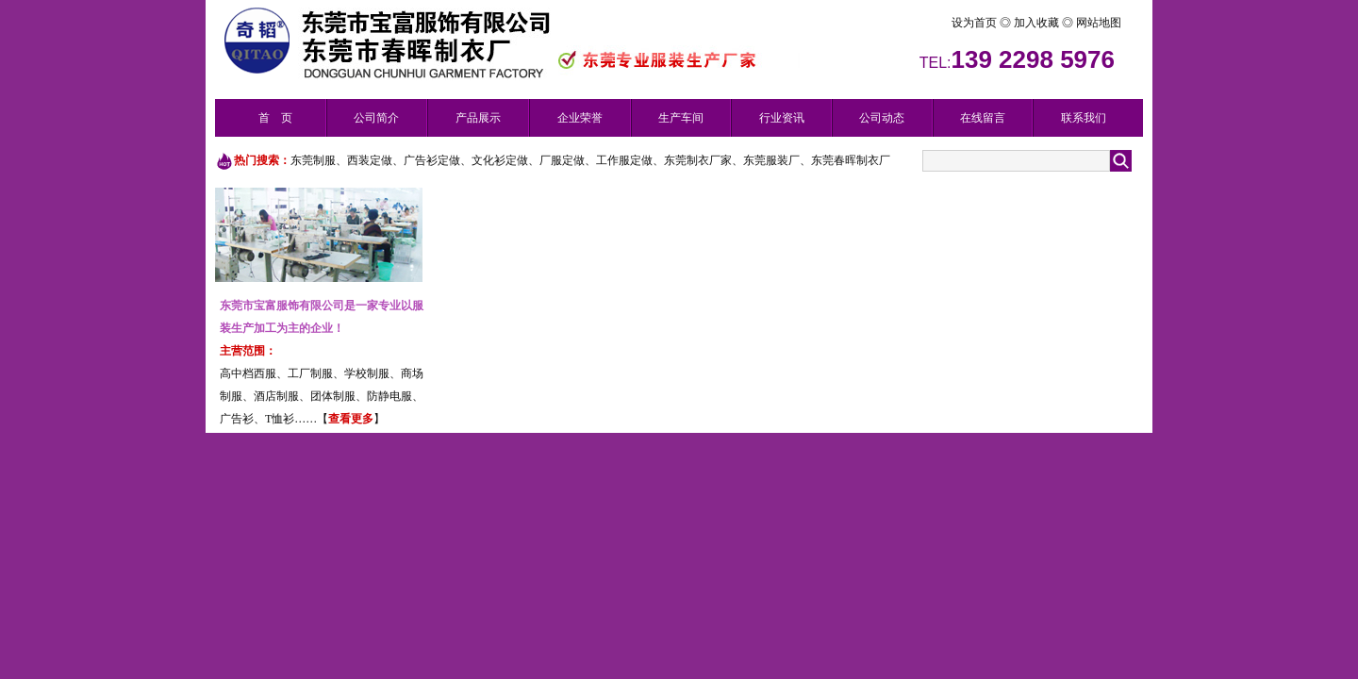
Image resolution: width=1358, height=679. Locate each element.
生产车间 (681, 117)
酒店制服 (276, 396)
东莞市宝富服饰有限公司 (282, 305)
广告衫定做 (432, 160)
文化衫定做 (500, 160)
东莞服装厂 (771, 160)
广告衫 (237, 418)
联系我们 (1083, 117)
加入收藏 (1038, 22)
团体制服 (333, 396)
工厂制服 (310, 373)
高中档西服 (248, 373)
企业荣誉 (580, 117)
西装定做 (369, 160)
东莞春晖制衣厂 (850, 160)
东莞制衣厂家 (698, 160)
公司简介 (376, 117)
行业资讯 (781, 117)
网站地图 (1097, 22)
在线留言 (982, 117)
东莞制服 (313, 160)
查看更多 (350, 418)
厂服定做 (562, 160)
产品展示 (478, 117)
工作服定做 (624, 160)
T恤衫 (279, 418)
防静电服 (389, 396)
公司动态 (881, 117)
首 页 (275, 117)
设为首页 (940, 22)
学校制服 (366, 373)
